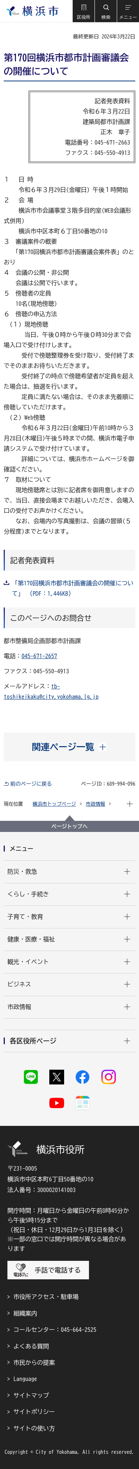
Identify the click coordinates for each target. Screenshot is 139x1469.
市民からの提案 (34, 1362)
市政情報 (95, 804)
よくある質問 (31, 1346)
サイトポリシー (34, 1412)
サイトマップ (31, 1395)
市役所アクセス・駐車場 (46, 1297)
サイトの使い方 (34, 1428)
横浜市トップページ (54, 804)
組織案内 (25, 1313)
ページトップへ (70, 826)
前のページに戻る (31, 783)
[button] (83, 11)
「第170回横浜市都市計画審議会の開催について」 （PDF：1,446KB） (72, 588)
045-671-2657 (39, 656)
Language (25, 1379)
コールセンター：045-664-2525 (54, 1330)
